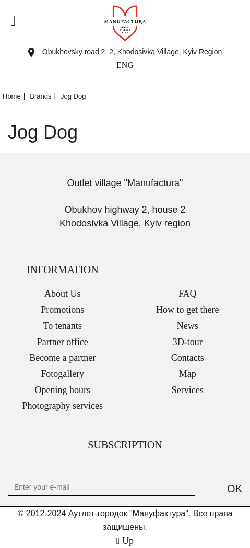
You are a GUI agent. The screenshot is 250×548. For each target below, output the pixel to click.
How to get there (187, 310)
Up (125, 540)
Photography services (62, 405)
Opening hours (63, 390)
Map (187, 374)
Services (188, 390)
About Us (62, 293)
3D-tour (188, 342)
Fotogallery (62, 374)
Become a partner (62, 357)
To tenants (62, 326)
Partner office (62, 342)
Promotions (62, 310)
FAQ (187, 293)
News (187, 326)
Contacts (187, 357)
